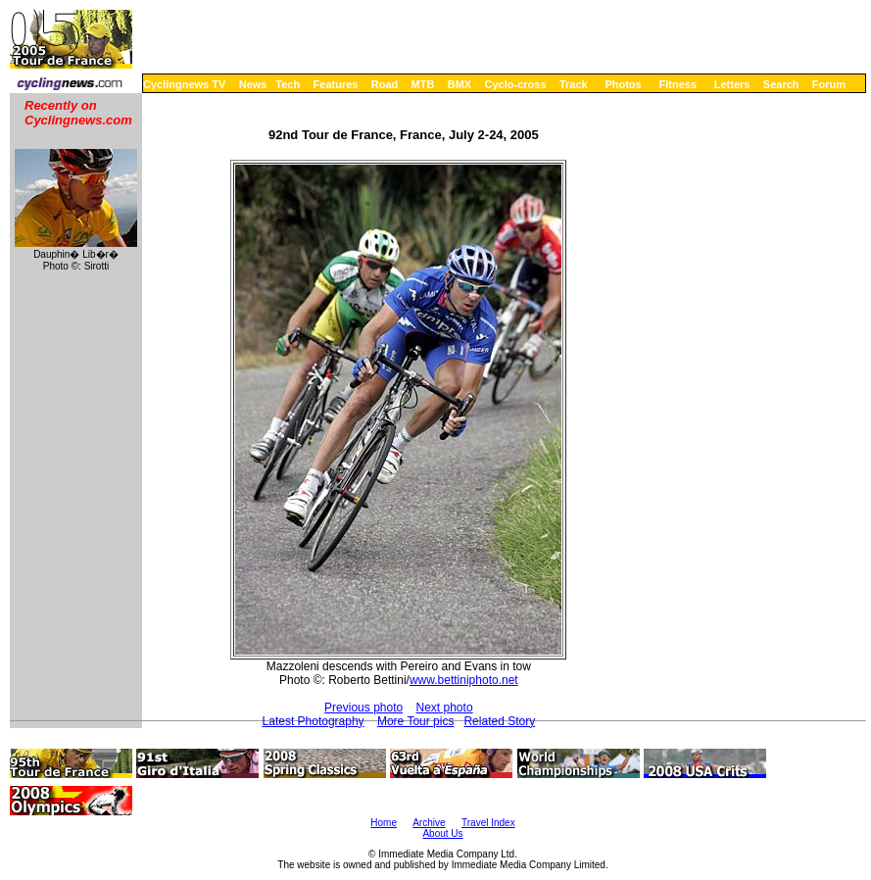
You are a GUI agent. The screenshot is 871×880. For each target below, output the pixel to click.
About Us (442, 833)
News (253, 84)
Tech (287, 84)
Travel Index (488, 822)
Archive (428, 822)
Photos (623, 84)
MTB (423, 84)
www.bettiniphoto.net (464, 680)
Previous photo (363, 707)
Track (573, 84)
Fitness (677, 84)
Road (385, 84)
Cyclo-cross (516, 84)
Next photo (444, 707)
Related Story (499, 721)
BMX (459, 84)
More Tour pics (415, 721)
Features (336, 84)
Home (383, 822)
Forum (829, 84)
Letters (732, 84)
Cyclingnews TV (184, 84)
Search (781, 84)
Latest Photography (313, 721)
